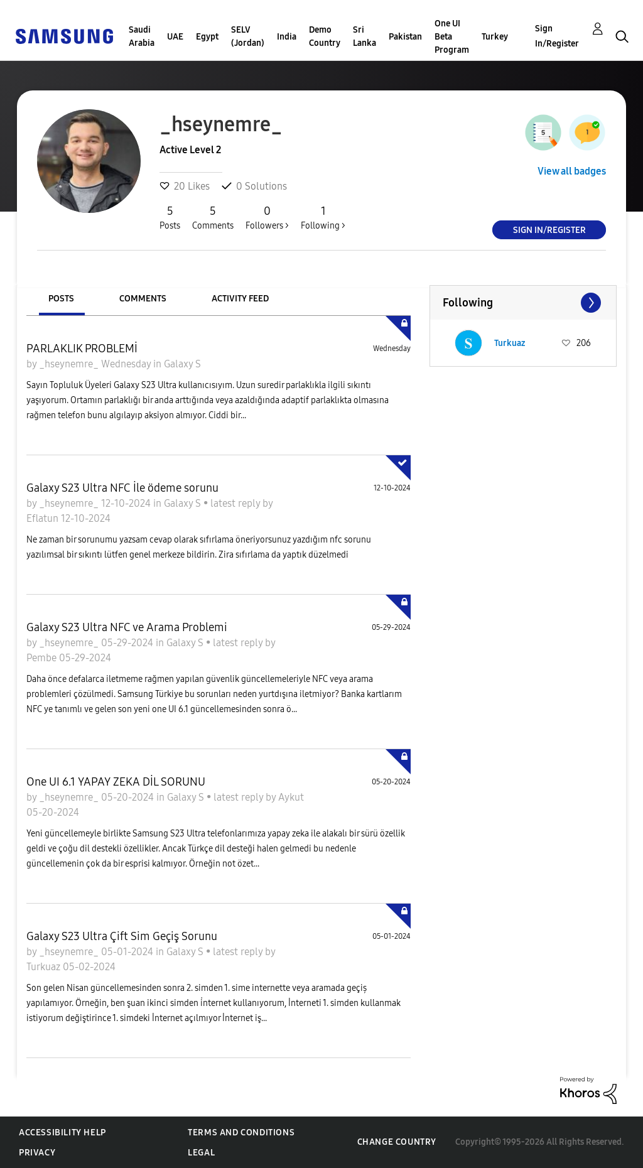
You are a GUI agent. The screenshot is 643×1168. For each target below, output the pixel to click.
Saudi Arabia (141, 36)
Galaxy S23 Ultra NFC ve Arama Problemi (126, 627)
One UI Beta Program (452, 36)
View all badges (572, 171)
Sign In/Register (557, 36)
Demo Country (324, 36)
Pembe (42, 658)
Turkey (495, 36)
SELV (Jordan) (247, 36)
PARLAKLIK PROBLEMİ (82, 348)
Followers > (267, 217)
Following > (323, 217)
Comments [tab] (142, 298)
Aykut (291, 797)
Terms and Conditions (241, 1132)
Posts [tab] (61, 298)
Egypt (207, 36)
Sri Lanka (364, 36)
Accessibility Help (62, 1132)
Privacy (37, 1152)
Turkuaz (44, 967)
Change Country (396, 1142)
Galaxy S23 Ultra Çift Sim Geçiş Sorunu (121, 936)
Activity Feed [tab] (240, 298)
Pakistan (405, 36)
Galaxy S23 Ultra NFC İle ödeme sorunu (122, 488)
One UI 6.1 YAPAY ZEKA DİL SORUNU (115, 782)
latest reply (236, 503)
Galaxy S (182, 364)
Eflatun (43, 518)
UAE (175, 36)
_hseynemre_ (70, 364)
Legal (201, 1152)
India (286, 36)
